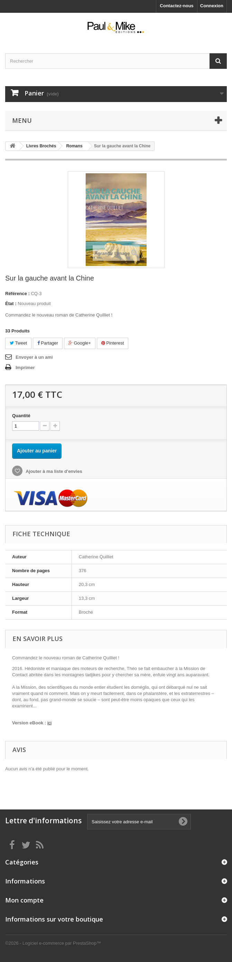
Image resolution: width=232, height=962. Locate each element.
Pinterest (112, 343)
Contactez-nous (177, 5)
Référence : (17, 293)
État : (11, 303)
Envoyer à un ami (34, 357)
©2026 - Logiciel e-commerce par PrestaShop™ (53, 943)
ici (49, 722)
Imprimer (25, 367)
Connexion (211, 5)
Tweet (18, 343)
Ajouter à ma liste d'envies (53, 471)
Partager (47, 343)
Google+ (79, 343)
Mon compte (24, 900)
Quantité (21, 415)
